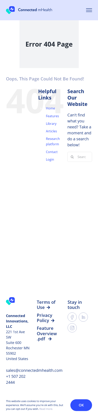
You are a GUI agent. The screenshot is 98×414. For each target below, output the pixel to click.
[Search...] (79, 157)
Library (51, 123)
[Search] (72, 157)
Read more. (46, 409)
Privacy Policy (45, 317)
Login (50, 159)
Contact (52, 152)
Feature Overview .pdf (47, 333)
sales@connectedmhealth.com (34, 370)
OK (81, 405)
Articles (51, 131)
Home (50, 108)
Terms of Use (46, 304)
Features (52, 116)
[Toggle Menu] (89, 10)
